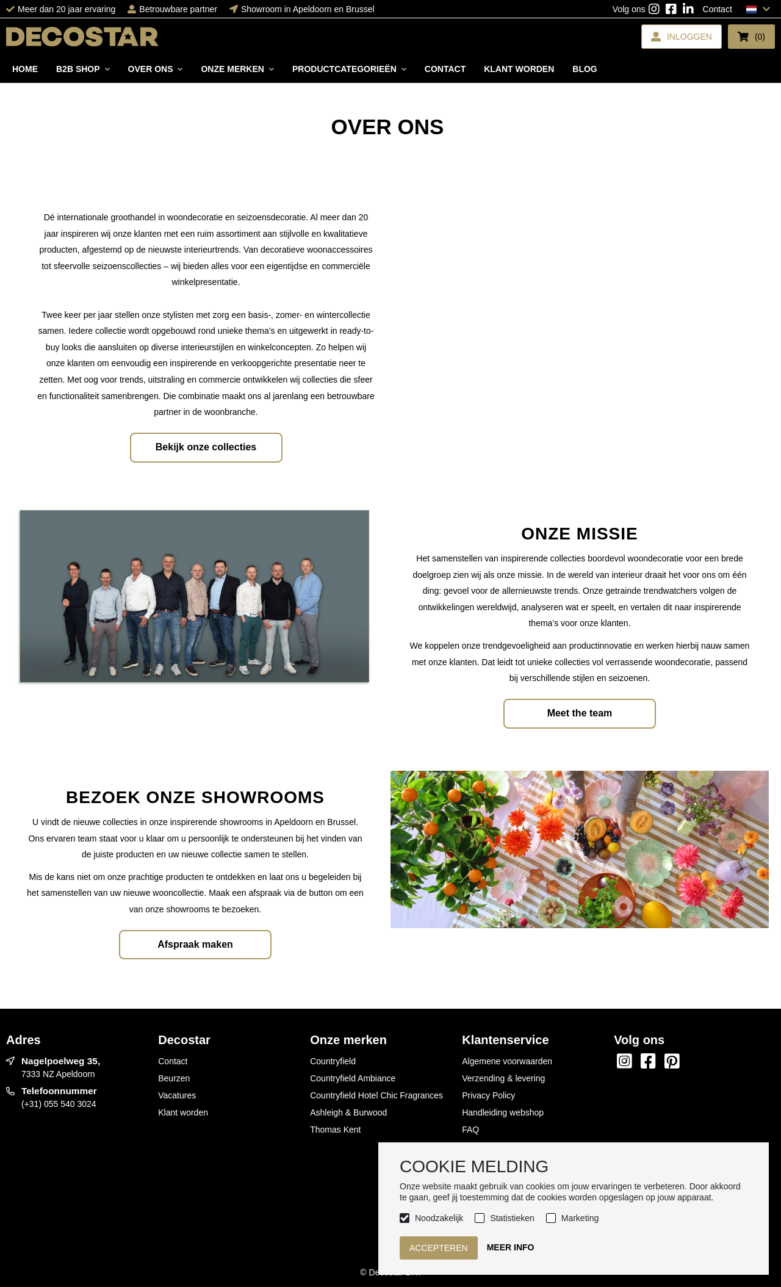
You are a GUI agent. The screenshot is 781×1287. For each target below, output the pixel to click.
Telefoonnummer (59, 1091)
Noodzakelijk (439, 1218)
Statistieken (512, 1218)
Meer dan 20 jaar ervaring (66, 9)
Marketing (580, 1218)
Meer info (510, 1247)
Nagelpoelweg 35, (60, 1061)
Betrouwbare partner (178, 9)
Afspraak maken (195, 944)
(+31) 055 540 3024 (58, 1104)
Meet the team (580, 713)
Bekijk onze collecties (206, 447)
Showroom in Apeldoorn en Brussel (308, 9)
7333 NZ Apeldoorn (58, 1074)
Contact (717, 9)
